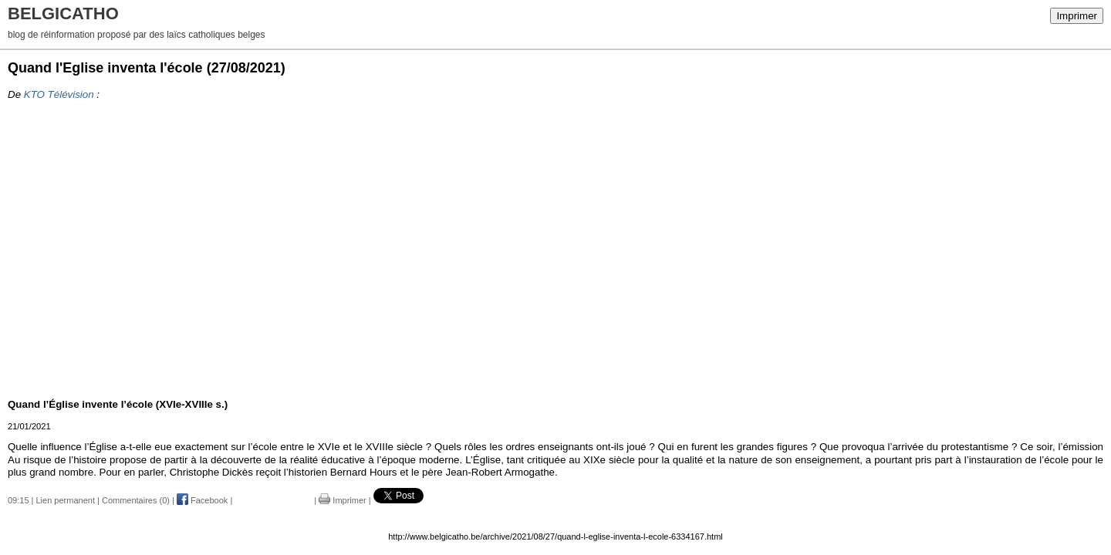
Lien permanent (65, 500)
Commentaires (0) (136, 500)
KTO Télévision (59, 94)
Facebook (202, 500)
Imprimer (1076, 16)
